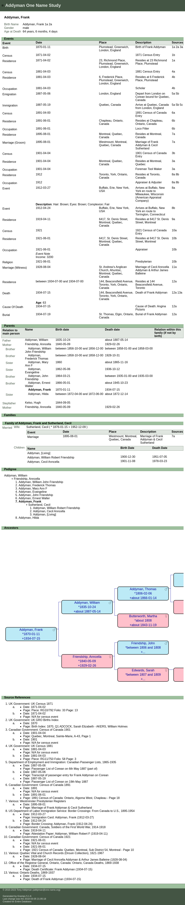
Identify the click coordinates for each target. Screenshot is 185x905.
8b (177, 174)
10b (174, 238)
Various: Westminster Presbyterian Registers (37, 801)
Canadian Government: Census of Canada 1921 (39, 836)
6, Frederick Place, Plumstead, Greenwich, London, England (114, 80)
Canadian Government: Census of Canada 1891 (39, 784)
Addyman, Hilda (38, 393)
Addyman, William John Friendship (38, 350)
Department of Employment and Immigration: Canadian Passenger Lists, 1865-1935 (62, 762)
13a (179, 292)
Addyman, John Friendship (36, 377)
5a (173, 93)
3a (181, 47)
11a (174, 266)
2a (50, 24)
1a (46, 24)
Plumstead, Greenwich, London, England (114, 48)
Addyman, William (36, 339)
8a (173, 174)
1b (173, 54)
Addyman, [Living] (38, 453)
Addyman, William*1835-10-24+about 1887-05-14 (87, 607)
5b (177, 93)
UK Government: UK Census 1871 (31, 703)
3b (173, 153)
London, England (110, 93)
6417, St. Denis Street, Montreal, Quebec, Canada (113, 222)
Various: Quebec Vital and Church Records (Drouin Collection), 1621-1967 (56, 853)
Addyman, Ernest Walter (34, 498)
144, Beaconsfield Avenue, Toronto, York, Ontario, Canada (116, 284)
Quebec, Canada (110, 104)
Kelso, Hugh (33, 402)
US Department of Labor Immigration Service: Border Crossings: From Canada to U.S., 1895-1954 (72, 810)
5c (181, 104)
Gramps (21, 896)
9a (173, 219)
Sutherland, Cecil (37, 427)
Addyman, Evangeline (33, 371)
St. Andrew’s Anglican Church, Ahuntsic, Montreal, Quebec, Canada (113, 271)
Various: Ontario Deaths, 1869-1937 (32, 872)
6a (173, 112)
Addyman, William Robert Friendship (50, 457)
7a (173, 133)
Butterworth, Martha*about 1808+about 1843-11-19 (143, 620)
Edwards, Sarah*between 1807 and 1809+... (143, 674)
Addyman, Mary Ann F (33, 488)
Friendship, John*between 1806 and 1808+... (143, 647)
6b (173, 120)
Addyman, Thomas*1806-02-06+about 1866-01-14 (143, 593)
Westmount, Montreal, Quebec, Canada (113, 143)
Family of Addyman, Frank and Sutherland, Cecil (38, 423)
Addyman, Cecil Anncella (43, 461)
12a (174, 281)
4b (173, 76)
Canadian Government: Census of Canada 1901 (39, 729)
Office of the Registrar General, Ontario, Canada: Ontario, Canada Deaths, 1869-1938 (64, 862)
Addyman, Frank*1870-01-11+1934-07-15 (31, 634)
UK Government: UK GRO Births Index (34, 720)
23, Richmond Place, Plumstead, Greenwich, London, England (114, 63)
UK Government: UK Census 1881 (31, 745)
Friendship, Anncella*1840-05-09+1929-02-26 (87, 661)
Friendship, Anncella (38, 344)
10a (174, 230)
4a (173, 71)
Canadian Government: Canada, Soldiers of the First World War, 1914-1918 (57, 827)
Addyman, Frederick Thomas (36, 357)
